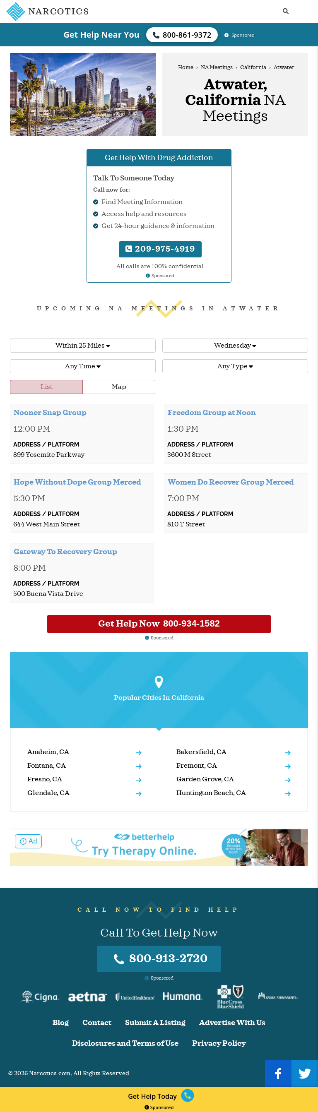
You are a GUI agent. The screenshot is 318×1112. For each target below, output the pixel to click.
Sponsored (159, 1107)
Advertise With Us (232, 1023)
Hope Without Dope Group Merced (77, 482)
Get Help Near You (101, 34)
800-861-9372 (182, 35)
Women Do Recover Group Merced (231, 482)
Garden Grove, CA (205, 779)
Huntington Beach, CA (211, 793)
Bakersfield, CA (201, 752)
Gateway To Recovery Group (65, 552)
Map (119, 387)
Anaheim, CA (48, 752)
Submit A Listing (155, 1023)
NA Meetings (217, 67)
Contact (96, 1023)
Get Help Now (159, 623)
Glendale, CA (48, 793)
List (47, 387)
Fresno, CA (44, 779)
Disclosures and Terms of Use (125, 1043)
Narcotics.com (49, 1073)
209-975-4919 (160, 249)
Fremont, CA (196, 765)
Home (185, 67)
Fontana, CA (46, 765)
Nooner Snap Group (50, 413)
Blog (61, 1023)
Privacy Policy (219, 1043)
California (253, 67)
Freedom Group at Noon (212, 413)
